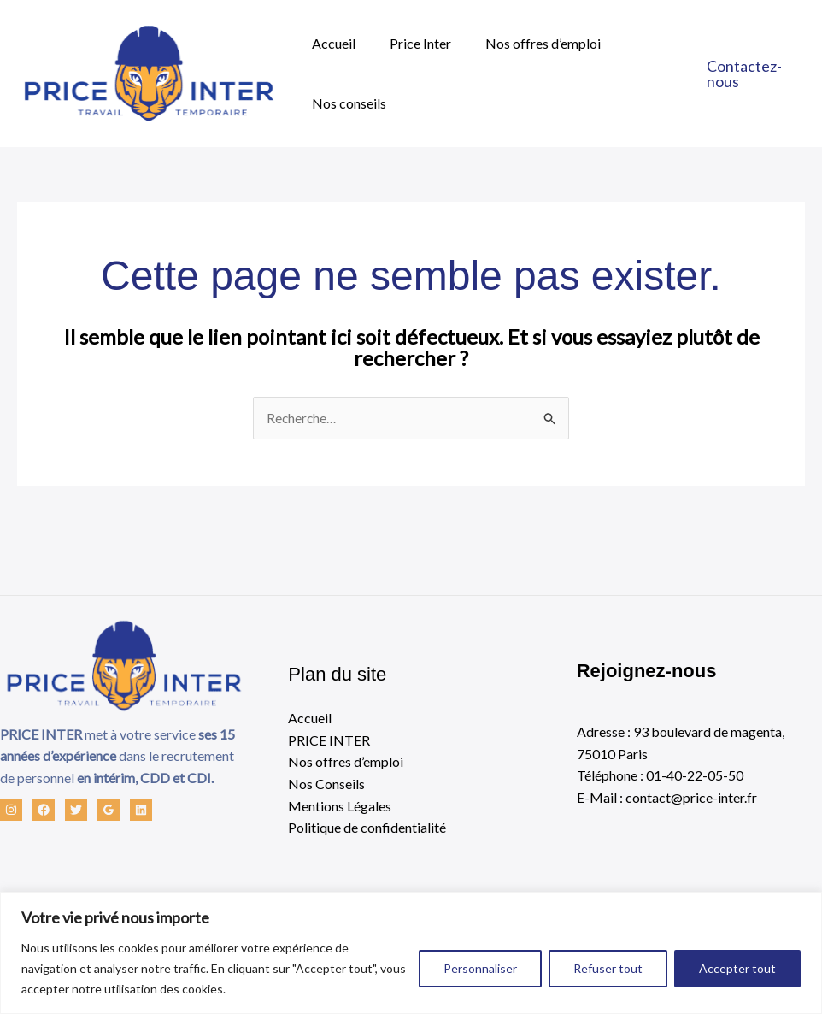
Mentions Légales (339, 806)
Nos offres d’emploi (526, 43)
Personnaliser (480, 968)
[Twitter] (76, 810)
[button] (753, 73)
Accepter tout (737, 968)
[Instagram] (11, 810)
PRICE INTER (329, 740)
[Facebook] (43, 810)
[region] (411, 953)
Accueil (330, 43)
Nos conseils (345, 103)
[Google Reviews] (108, 810)
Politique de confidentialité (367, 828)
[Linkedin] (141, 810)
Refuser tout (608, 968)
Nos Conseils (326, 784)
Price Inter (410, 43)
